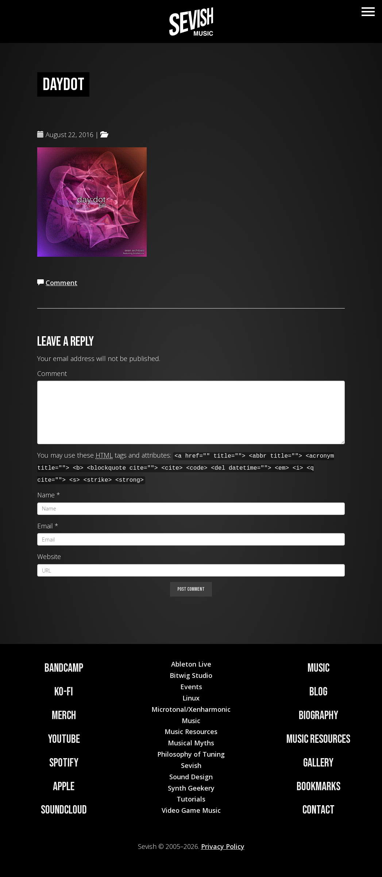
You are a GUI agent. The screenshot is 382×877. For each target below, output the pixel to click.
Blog (318, 692)
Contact (318, 810)
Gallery (318, 763)
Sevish (191, 765)
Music (318, 668)
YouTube (64, 739)
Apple (63, 787)
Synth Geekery (191, 788)
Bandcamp (64, 668)
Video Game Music (191, 810)
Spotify (63, 763)
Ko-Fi (63, 692)
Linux (191, 698)
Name (46, 494)
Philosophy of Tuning (191, 754)
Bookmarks (318, 787)
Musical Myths (191, 742)
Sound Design (191, 776)
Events (191, 686)
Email (45, 525)
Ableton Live (191, 664)
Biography (318, 716)
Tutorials (191, 799)
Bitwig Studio (191, 675)
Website (49, 556)
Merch (64, 716)
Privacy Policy (222, 846)
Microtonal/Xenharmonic (191, 709)
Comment (61, 282)
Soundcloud (64, 810)
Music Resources (318, 739)
